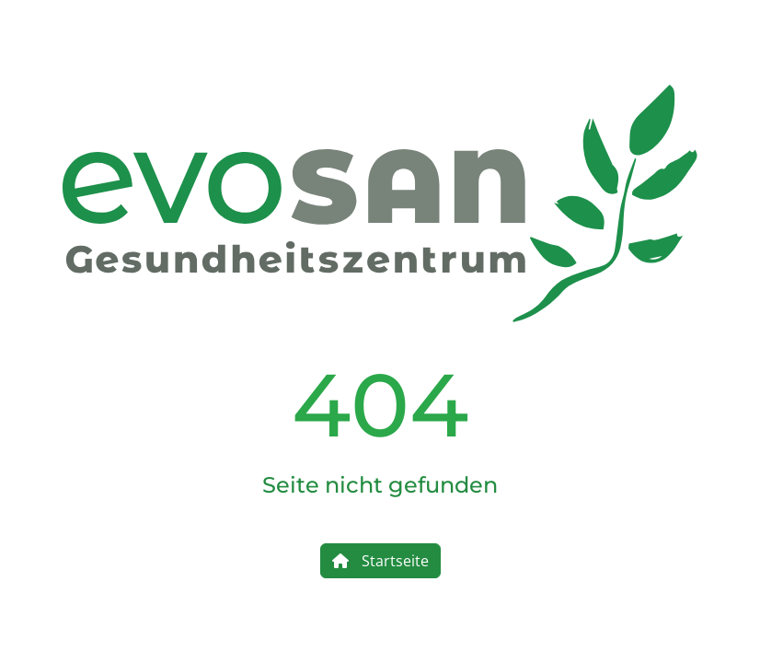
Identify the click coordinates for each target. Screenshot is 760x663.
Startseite (380, 561)
